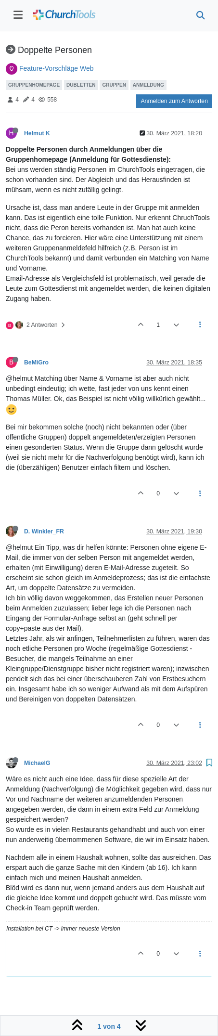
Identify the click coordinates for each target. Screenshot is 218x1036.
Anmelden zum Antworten (174, 101)
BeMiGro (36, 362)
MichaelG (37, 763)
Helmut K (37, 133)
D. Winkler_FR (44, 531)
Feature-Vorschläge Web (56, 68)
